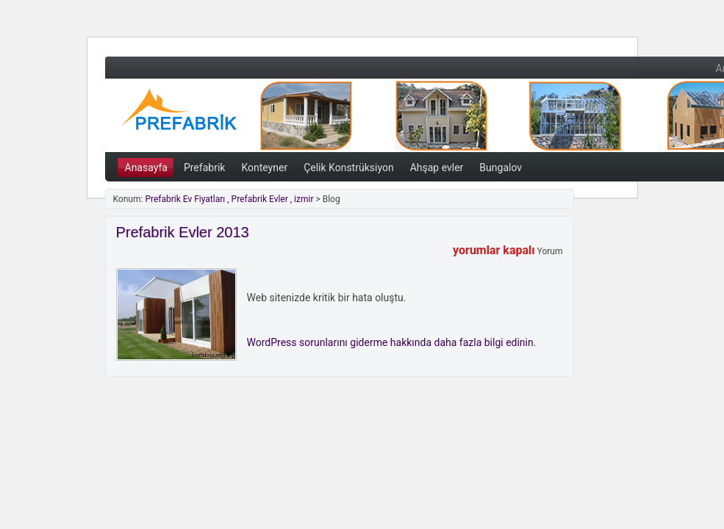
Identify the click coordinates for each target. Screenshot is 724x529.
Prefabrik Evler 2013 (182, 232)
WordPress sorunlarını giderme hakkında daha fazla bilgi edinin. (392, 342)
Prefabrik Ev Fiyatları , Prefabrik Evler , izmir (259, 114)
